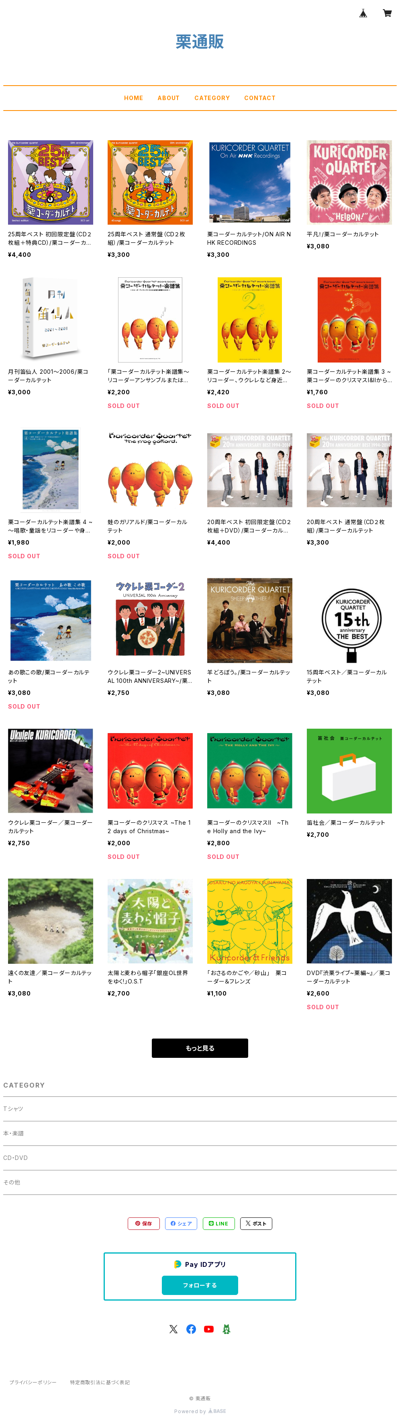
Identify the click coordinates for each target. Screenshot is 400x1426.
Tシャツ (13, 1108)
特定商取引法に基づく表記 (100, 1382)
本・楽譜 (13, 1133)
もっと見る (200, 1048)
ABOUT (168, 97)
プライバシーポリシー (33, 1382)
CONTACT (260, 97)
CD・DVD (15, 1157)
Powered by (200, 1411)
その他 (11, 1182)
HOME (133, 97)
